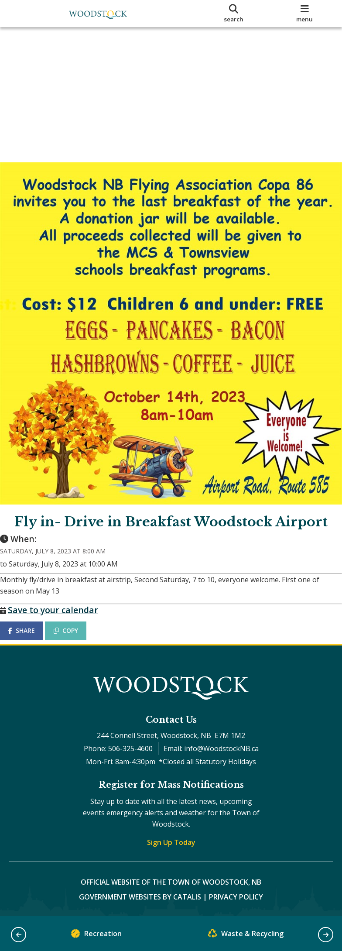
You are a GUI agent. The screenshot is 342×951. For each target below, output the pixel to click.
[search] (234, 13)
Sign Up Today (171, 842)
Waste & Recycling (246, 935)
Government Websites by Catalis (140, 897)
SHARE (30, 622)
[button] (18, 934)
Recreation (96, 935)
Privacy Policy (236, 897)
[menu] (304, 13)
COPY (74, 622)
